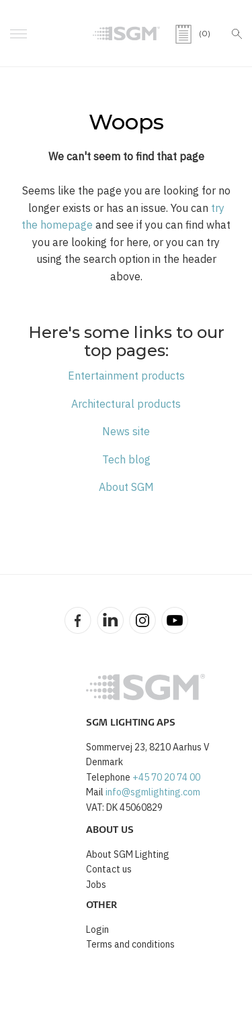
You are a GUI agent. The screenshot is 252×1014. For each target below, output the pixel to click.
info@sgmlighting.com (153, 792)
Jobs (96, 885)
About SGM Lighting (127, 854)
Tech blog (126, 459)
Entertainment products (126, 375)
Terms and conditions (130, 944)
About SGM (126, 487)
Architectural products (126, 403)
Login (97, 929)
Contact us (109, 869)
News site (126, 431)
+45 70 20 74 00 (166, 777)
